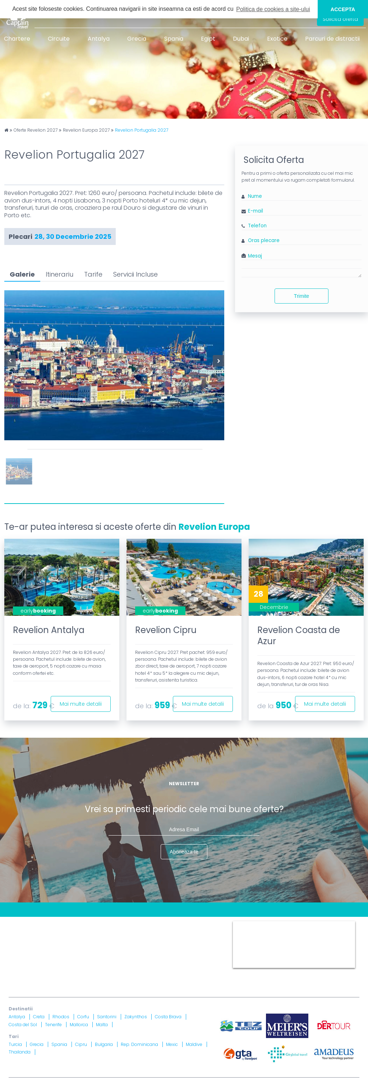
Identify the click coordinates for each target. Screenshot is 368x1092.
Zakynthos (135, 1017)
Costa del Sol (23, 1025)
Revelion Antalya (48, 630)
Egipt (208, 39)
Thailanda (20, 1052)
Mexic (172, 1044)
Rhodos (60, 1017)
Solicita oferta (340, 19)
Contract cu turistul (117, 924)
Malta (102, 1025)
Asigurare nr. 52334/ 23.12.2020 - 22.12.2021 (104, 972)
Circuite (59, 39)
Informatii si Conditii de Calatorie (163, 932)
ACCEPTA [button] (343, 9)
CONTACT (21, 924)
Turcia (15, 1044)
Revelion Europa (214, 527)
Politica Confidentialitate (85, 932)
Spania (173, 39)
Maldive (194, 1044)
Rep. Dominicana (139, 1044)
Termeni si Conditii (200, 924)
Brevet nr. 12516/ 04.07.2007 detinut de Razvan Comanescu (175, 963)
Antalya (99, 39)
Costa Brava (168, 1017)
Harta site (160, 924)
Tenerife (53, 1025)
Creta (39, 1017)
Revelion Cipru (166, 630)
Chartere (17, 39)
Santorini (106, 1017)
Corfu (83, 1017)
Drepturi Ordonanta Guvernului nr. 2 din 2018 (64, 941)
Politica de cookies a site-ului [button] (273, 9)
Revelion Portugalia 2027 (141, 130)
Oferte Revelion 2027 (36, 130)
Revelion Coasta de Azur (298, 635)
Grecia (136, 39)
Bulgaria (104, 1044)
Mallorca (79, 1025)
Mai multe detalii (81, 703)
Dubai (241, 39)
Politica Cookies (28, 932)
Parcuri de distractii (332, 39)
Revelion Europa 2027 (86, 130)
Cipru (81, 1044)
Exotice (277, 39)
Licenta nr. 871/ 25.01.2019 (85, 963)
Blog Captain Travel (63, 924)
